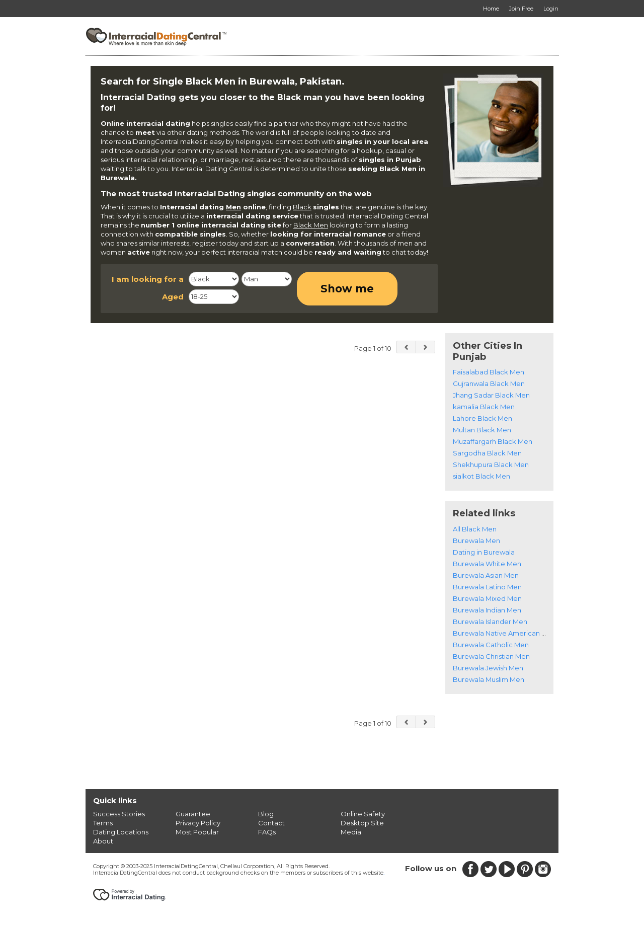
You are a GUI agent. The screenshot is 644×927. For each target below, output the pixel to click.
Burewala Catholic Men (491, 645)
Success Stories (119, 814)
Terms (103, 823)
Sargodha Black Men (487, 453)
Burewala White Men (487, 564)
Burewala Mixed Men (487, 598)
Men (233, 207)
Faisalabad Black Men (488, 372)
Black (302, 207)
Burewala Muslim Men (488, 679)
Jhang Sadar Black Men (491, 395)
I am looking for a (148, 279)
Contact (271, 823)
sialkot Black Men (481, 476)
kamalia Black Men (484, 407)
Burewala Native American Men (504, 633)
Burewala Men (476, 540)
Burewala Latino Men (487, 587)
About (103, 841)
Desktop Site (362, 823)
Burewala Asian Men (486, 575)
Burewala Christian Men (491, 656)
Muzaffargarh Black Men (492, 441)
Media (351, 832)
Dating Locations (120, 832)
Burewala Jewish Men (488, 668)
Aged (173, 296)
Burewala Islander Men (490, 621)
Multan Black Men (482, 430)
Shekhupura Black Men (491, 464)
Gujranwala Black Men (489, 383)
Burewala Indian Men (487, 610)
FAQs (267, 832)
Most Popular (197, 832)
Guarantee (193, 814)
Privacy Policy (198, 823)
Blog (266, 814)
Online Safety (363, 814)
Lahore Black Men (482, 418)
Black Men (310, 225)
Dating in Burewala (484, 552)
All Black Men (475, 529)
